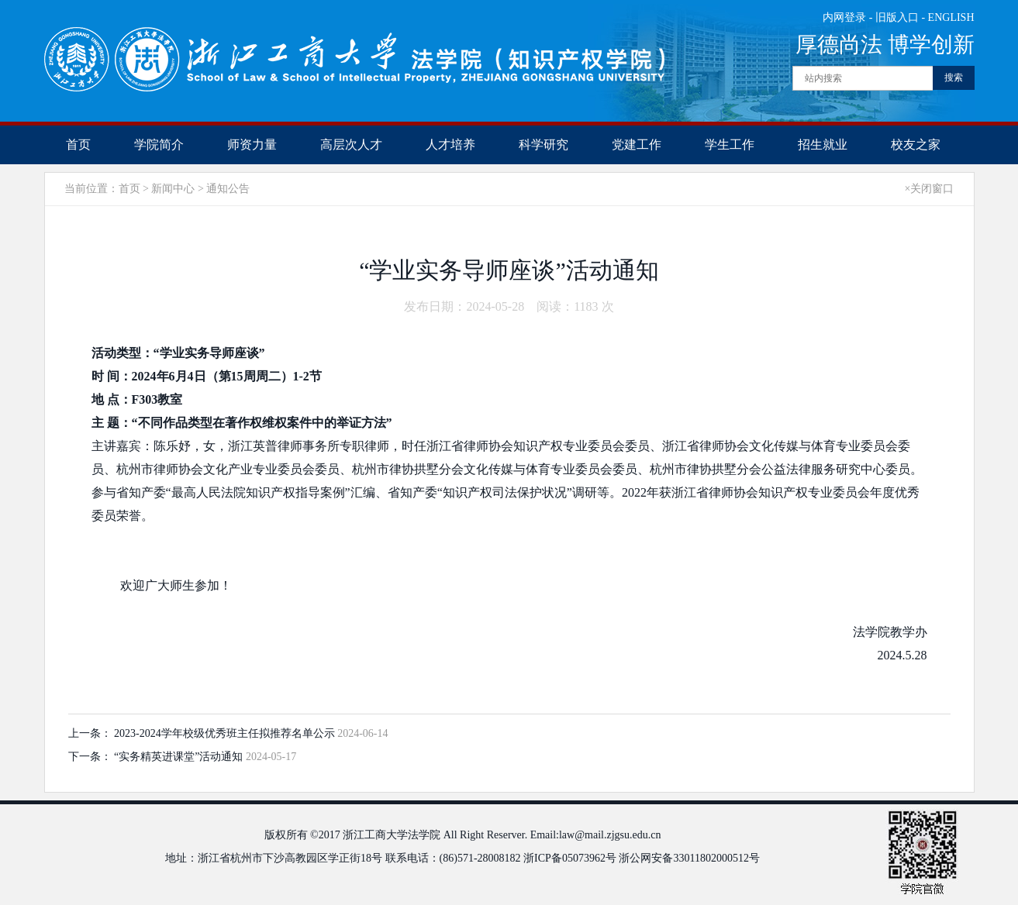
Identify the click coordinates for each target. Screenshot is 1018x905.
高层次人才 (351, 144)
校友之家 (915, 144)
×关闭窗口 (929, 188)
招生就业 (822, 144)
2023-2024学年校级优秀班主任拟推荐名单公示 (225, 733)
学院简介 (159, 144)
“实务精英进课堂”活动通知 (180, 756)
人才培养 (450, 144)
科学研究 (543, 144)
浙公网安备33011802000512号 (689, 858)
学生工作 (729, 144)
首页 (78, 144)
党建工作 (636, 144)
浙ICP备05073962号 (569, 858)
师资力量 (252, 144)
